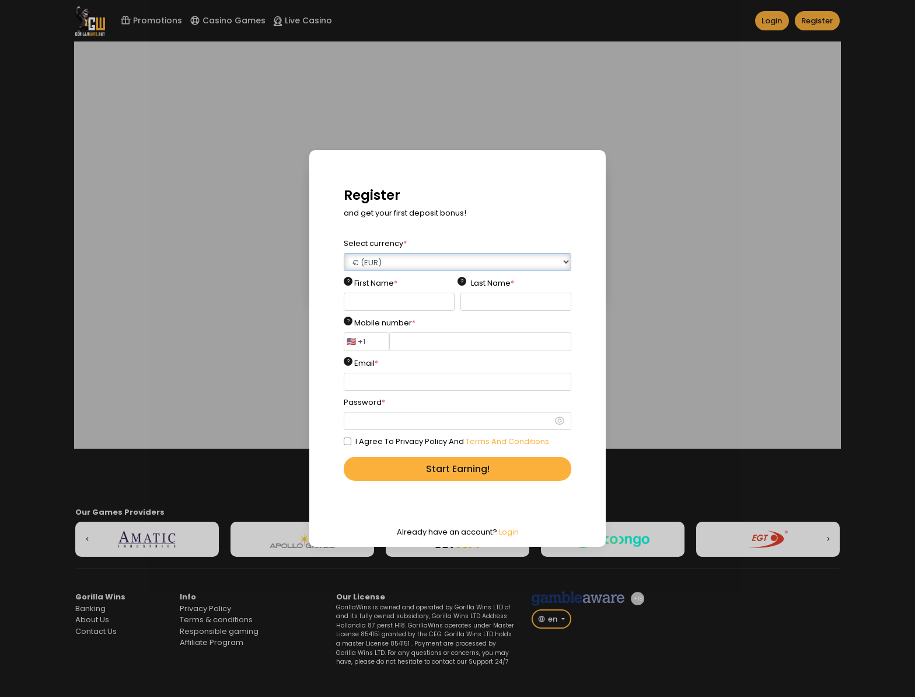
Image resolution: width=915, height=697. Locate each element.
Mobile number (384, 322)
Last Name (492, 283)
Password (364, 402)
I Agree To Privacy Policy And (452, 441)
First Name (375, 283)
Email (366, 363)
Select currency (375, 243)
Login (509, 532)
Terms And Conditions (507, 441)
